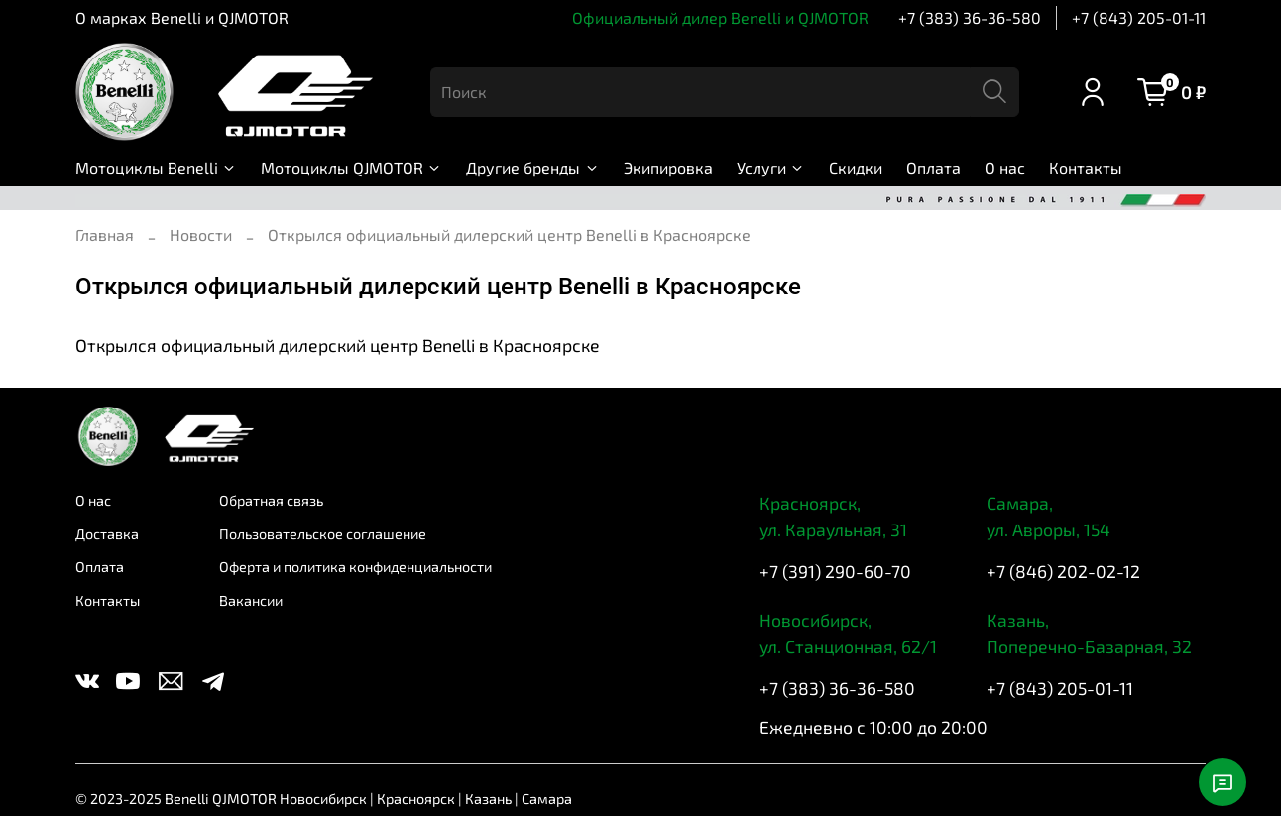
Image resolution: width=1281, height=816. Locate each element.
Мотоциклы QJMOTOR (351, 167)
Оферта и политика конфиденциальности (355, 566)
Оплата (933, 167)
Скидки (855, 167)
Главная (104, 234)
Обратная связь (271, 500)
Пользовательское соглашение (322, 533)
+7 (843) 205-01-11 (1139, 17)
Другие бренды (532, 167)
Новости (201, 234)
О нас (1005, 167)
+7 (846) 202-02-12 (1063, 571)
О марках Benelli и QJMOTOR (182, 17)
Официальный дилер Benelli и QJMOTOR (720, 17)
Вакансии (251, 600)
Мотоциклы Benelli (156, 167)
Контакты (1085, 167)
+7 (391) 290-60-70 (835, 571)
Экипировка (668, 167)
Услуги (771, 167)
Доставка (107, 533)
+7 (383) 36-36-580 (969, 17)
